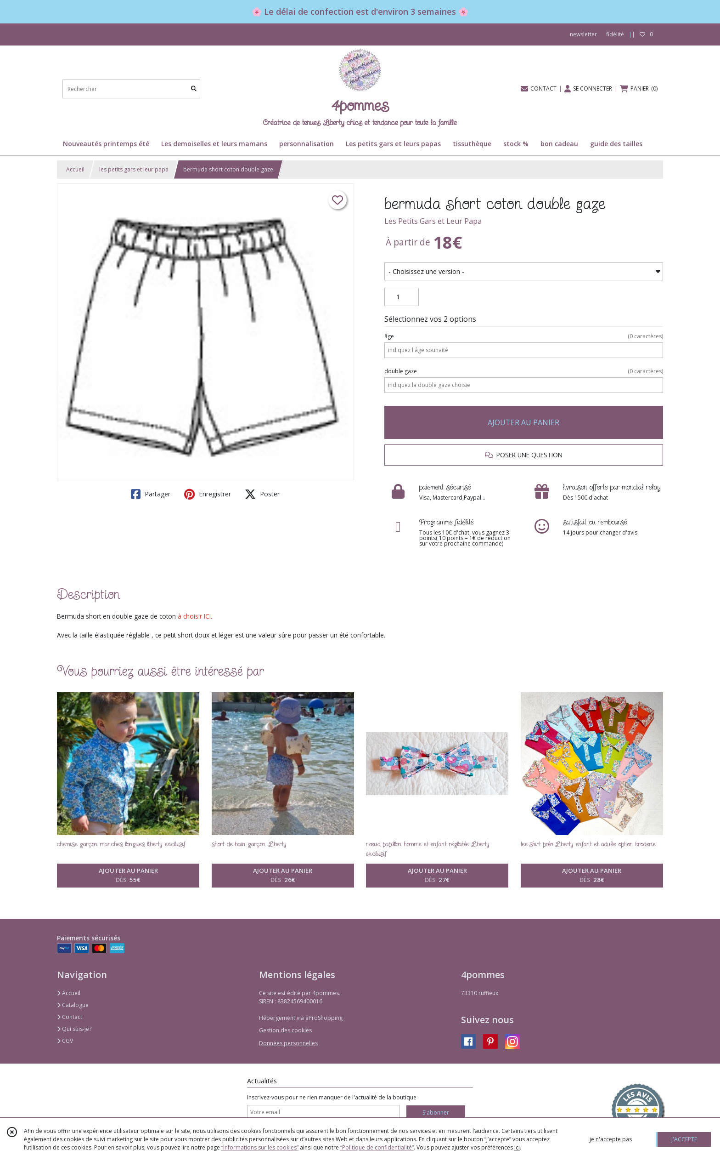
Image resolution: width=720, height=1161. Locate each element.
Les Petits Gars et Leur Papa (433, 221)
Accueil (75, 169)
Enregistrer (207, 494)
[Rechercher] (194, 89)
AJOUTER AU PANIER (523, 422)
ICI (207, 616)
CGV (65, 1041)
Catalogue (73, 1005)
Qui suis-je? (74, 1029)
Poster (262, 494)
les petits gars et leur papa (134, 169)
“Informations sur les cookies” (259, 1147)
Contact (69, 1017)
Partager (150, 494)
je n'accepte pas (611, 1139)
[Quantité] (401, 297)
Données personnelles (288, 1043)
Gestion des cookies (285, 1030)
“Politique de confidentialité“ (377, 1147)
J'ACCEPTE (684, 1139)
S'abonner (435, 1112)
